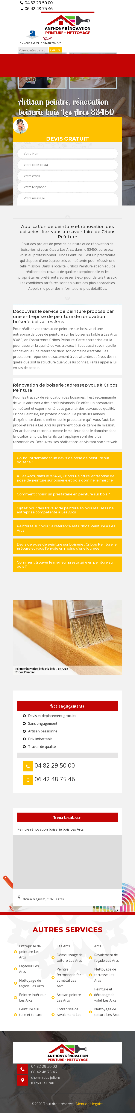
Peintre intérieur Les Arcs (30, 997)
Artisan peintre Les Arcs (66, 997)
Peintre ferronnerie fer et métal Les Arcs (66, 977)
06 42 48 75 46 (36, 8)
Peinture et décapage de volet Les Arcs (102, 995)
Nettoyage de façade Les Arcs (29, 983)
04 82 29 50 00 (36, 3)
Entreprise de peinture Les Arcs (27, 952)
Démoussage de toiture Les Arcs (67, 957)
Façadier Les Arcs (26, 969)
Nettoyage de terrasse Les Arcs (102, 975)
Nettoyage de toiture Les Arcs (104, 1012)
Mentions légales (89, 1103)
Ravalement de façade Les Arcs (104, 957)
